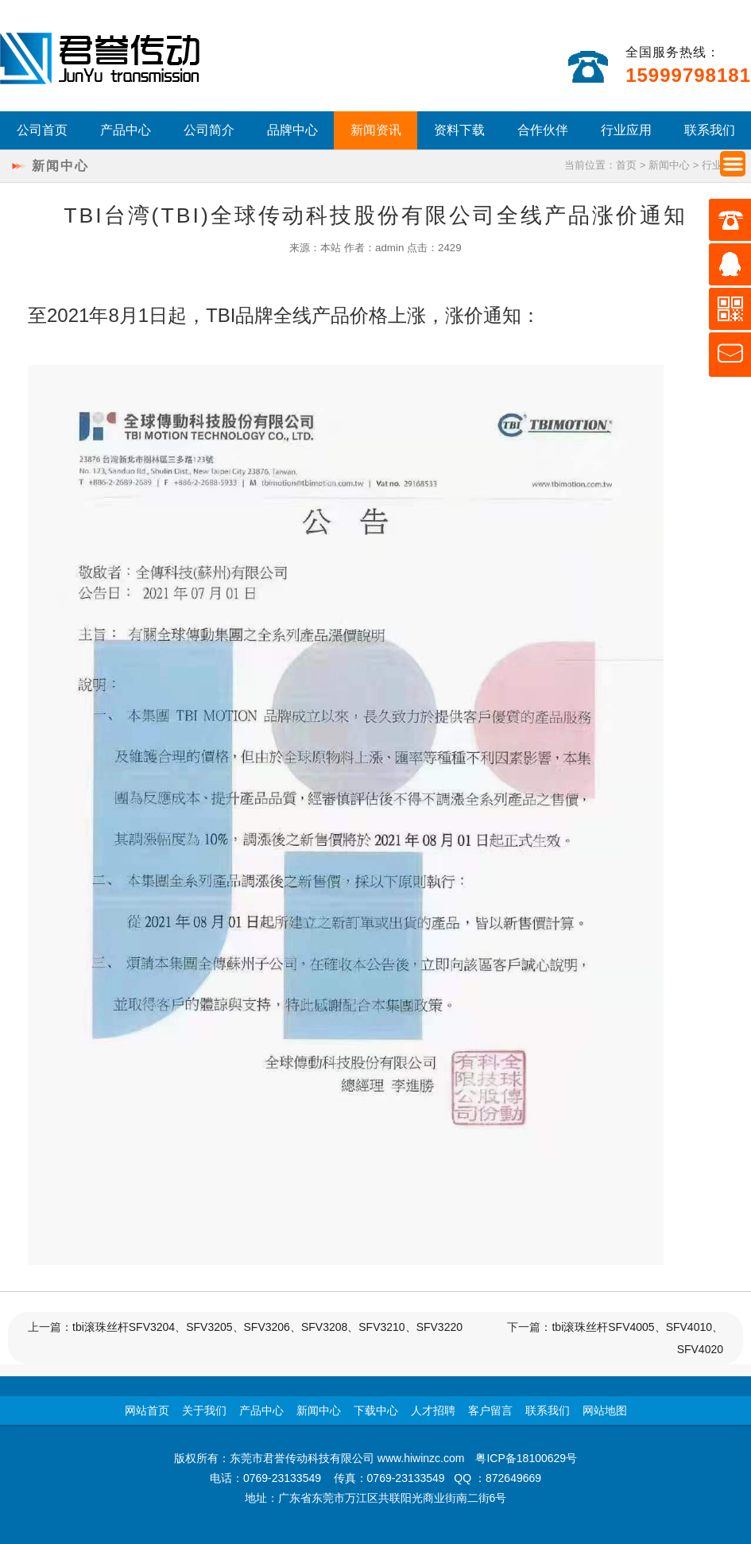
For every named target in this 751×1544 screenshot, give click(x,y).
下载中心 (376, 1410)
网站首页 (147, 1410)
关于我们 (204, 1410)
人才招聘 (433, 1410)
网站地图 (605, 1410)
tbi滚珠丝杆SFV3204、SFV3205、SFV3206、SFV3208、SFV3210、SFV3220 (267, 1327)
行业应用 (626, 130)
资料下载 (459, 130)
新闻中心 (669, 165)
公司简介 (209, 130)
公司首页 (42, 130)
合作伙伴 (542, 130)
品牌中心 (292, 130)
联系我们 (709, 130)
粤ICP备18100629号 (526, 1458)
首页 (626, 165)
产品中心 (125, 130)
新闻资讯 (375, 130)
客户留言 (490, 1410)
